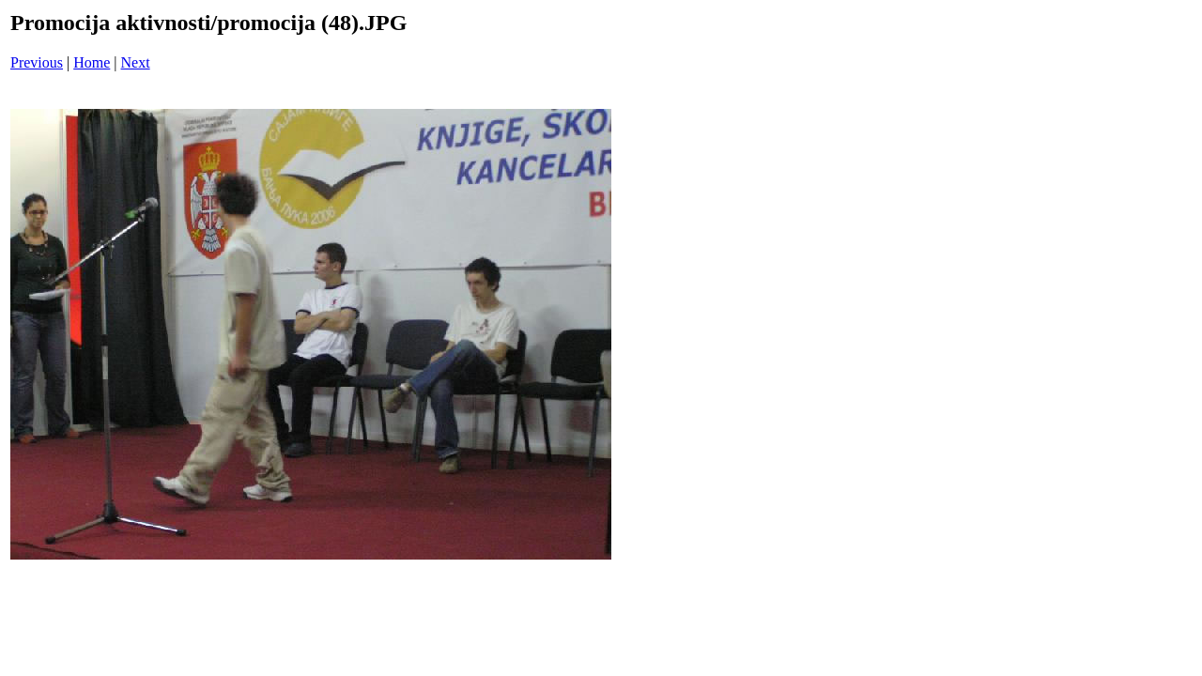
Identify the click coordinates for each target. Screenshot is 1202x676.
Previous (36, 62)
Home (91, 62)
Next (135, 62)
